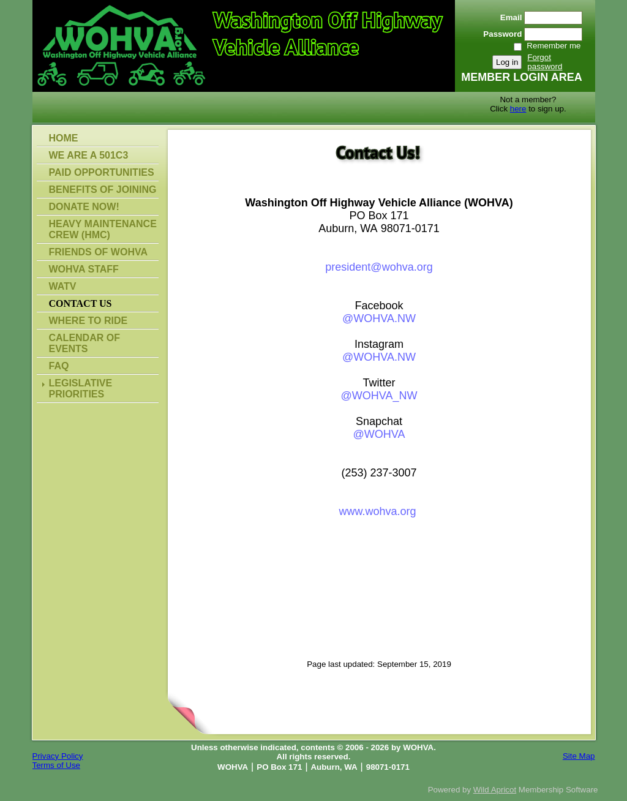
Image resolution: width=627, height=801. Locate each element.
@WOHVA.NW (379, 318)
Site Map (579, 756)
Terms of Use (56, 765)
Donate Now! (84, 206)
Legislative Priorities (81, 388)
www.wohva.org (377, 511)
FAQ (59, 366)
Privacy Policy (57, 756)
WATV (63, 286)
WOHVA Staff (84, 269)
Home (63, 138)
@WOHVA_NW (379, 395)
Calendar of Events (84, 343)
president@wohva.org (378, 267)
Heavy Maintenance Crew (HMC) (103, 229)
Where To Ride (88, 320)
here (518, 108)
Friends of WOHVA (98, 252)
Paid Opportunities (101, 172)
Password (500, 34)
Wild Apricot (494, 789)
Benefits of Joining (103, 189)
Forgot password (544, 62)
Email (508, 17)
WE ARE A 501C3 (89, 155)
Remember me (553, 45)
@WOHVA (379, 434)
